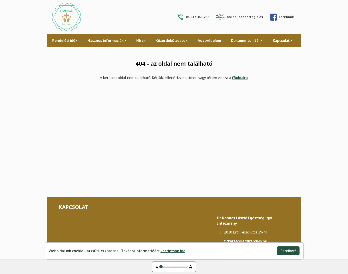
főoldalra (240, 77)
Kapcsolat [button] (281, 40)
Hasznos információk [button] (106, 40)
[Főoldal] (66, 17)
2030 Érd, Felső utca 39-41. (242, 232)
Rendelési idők (64, 40)
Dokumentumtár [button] (245, 40)
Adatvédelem (209, 40)
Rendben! (288, 250)
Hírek (141, 40)
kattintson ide (173, 250)
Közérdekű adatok (171, 40)
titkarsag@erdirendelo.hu (242, 241)
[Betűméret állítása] (173, 266)
